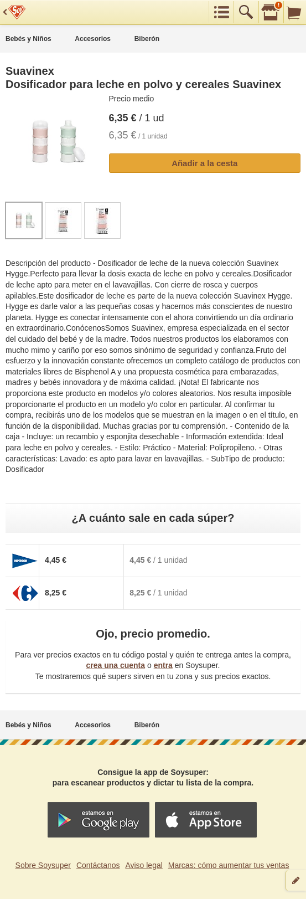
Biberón (146, 39)
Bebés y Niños (28, 39)
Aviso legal (143, 865)
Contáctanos (98, 865)
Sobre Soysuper (43, 865)
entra (163, 665)
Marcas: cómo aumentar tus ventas (228, 865)
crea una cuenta (115, 665)
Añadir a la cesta (204, 163)
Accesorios (93, 39)
